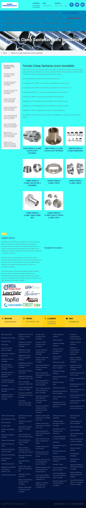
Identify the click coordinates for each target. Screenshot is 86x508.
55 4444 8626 (36, 5)
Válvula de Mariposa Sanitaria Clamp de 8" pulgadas (76, 474)
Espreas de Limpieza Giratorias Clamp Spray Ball (25, 469)
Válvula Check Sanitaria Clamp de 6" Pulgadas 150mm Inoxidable (77, 482)
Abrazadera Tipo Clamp (8, 338)
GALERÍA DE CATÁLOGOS (68, 28)
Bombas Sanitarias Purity (58, 383)
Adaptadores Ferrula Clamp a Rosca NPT (24, 351)
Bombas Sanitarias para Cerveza (60, 378)
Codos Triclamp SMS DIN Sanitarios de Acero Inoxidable (10, 108)
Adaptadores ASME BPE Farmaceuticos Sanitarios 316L (8, 469)
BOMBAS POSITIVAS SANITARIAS (37, 18)
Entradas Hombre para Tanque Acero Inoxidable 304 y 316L (43, 425)
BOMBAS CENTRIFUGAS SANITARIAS (14, 18)
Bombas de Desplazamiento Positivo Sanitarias (75, 337)
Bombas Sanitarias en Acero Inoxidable (59, 367)
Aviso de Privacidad (59, 504)
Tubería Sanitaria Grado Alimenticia (76, 435)
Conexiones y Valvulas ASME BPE (8, 355)
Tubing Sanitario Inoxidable (74, 455)
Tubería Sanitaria (75, 430)
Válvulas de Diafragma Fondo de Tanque (7, 450)
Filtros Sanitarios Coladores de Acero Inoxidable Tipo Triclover (25, 450)
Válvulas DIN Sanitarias (8, 455)
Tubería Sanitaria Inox (76, 427)
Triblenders (4, 385)
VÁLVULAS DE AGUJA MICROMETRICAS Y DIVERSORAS (42, 28)
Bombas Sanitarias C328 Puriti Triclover (77, 402)
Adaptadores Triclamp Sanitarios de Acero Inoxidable (24, 344)
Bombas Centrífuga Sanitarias (58, 344)
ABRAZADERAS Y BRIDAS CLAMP (21, 13)
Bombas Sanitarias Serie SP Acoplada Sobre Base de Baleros (43, 462)
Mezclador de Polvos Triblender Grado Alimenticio (7, 375)
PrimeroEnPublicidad (77, 504)
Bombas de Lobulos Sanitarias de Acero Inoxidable (76, 367)
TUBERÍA (21, 28)
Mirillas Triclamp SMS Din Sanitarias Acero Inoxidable (24, 489)
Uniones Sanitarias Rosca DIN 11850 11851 (25, 383)
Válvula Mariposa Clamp (8, 419)
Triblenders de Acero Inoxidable (7, 360)
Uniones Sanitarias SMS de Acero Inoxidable (25, 388)
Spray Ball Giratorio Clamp (24, 462)
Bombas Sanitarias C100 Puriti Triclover (77, 374)
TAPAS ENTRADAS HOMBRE (52, 23)
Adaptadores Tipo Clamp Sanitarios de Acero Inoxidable (25, 337)
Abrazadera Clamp (6, 334)
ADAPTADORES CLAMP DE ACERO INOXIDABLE (46, 13)
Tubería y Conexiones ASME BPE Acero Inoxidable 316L (42, 485)
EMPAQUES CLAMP (9, 28)
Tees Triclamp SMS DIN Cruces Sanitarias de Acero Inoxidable (10, 125)
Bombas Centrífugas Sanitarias (59, 372)
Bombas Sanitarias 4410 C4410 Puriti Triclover (77, 407)
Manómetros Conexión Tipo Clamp (25, 417)
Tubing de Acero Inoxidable (75, 460)
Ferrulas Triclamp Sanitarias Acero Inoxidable (9, 75)
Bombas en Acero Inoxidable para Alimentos (58, 351)
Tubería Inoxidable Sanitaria (75, 449)
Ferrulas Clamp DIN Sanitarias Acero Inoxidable (10, 83)
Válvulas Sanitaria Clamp (8, 475)
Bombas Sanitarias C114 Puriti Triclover (77, 385)
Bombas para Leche (58, 362)
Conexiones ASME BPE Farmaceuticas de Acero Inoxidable (25, 395)
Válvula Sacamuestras (7, 464)
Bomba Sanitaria (57, 340)
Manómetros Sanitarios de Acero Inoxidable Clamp (25, 429)
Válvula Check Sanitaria (8, 415)
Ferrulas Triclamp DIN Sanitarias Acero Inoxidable (10, 92)
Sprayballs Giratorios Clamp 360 (24, 475)
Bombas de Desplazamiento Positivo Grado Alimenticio (75, 351)
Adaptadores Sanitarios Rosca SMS (25, 372)
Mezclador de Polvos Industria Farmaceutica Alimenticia (59, 404)
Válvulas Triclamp (58, 464)
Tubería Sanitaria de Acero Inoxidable (76, 422)
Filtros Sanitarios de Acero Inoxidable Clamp (25, 436)
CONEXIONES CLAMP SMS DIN (72, 13)
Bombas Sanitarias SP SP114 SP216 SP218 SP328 (42, 454)
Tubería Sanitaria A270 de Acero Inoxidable (76, 440)
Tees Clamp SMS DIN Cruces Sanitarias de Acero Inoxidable (10, 117)
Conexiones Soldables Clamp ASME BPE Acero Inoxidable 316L (43, 477)
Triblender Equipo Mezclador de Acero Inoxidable (7, 367)
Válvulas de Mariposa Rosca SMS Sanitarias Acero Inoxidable (59, 475)
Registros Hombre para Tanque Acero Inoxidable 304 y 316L (43, 418)
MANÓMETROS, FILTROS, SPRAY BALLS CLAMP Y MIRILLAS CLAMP (22, 23)
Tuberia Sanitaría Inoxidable (75, 417)
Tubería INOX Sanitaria (76, 444)
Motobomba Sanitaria (59, 388)
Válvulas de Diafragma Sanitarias (7, 436)
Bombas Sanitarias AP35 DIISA (77, 379)
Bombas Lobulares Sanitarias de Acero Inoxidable (75, 360)
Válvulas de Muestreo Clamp (7, 445)
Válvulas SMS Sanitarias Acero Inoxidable (60, 469)
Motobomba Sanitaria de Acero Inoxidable (60, 392)
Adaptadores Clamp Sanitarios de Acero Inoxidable (7, 397)
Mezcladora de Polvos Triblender (8, 390)
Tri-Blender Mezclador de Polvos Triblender (7, 381)
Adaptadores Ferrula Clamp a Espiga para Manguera (24, 357)
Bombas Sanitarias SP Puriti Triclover (42, 447)
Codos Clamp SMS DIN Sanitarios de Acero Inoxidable (10, 100)
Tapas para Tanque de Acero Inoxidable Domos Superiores (43, 433)
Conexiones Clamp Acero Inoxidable (6, 349)
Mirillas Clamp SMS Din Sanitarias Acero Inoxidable (25, 482)
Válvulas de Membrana (8, 440)
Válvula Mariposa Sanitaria (6, 459)
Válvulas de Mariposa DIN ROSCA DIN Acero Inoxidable (76, 467)
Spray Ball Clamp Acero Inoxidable (25, 456)
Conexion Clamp (6, 341)
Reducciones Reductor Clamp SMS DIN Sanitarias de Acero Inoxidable (10, 134)
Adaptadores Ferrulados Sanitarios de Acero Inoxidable (25, 365)
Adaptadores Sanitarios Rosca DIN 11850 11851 (25, 377)
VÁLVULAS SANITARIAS (57, 18)
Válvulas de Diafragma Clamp (7, 430)
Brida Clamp (4, 344)
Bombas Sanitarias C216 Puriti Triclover (77, 391)
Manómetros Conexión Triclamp (25, 422)
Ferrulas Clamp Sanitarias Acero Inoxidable (27, 53)
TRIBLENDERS (68, 23)
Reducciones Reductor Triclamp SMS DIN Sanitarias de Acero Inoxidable (10, 144)
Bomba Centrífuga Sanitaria (58, 335)
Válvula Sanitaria (6, 422)
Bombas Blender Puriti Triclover (59, 398)
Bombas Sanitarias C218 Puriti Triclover (77, 396)
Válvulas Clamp (5, 426)
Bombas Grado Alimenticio (57, 358)
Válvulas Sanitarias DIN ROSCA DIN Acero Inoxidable (60, 483)
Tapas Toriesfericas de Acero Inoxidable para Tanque (42, 441)
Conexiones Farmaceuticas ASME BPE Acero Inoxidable (24, 403)
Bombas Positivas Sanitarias (75, 343)
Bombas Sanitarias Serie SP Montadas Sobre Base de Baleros (43, 469)
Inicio (5, 13)
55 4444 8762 (36, 7)
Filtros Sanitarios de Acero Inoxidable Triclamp (24, 442)
